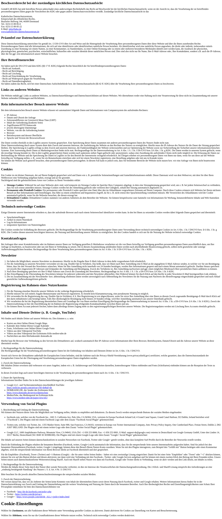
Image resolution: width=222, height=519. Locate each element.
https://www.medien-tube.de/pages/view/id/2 (27, 398)
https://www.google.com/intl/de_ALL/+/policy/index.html (43, 496)
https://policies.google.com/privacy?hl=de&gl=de (29, 387)
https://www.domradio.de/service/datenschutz (27, 392)
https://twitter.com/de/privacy (28, 494)
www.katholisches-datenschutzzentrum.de (20, 31)
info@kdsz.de (15, 29)
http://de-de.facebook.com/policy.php (34, 491)
